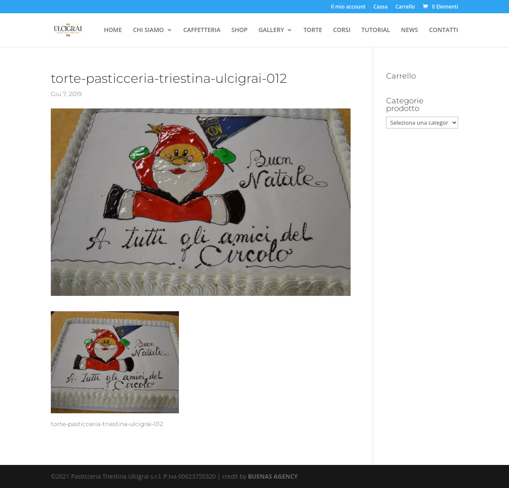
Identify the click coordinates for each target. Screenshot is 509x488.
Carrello (405, 7)
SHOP (239, 30)
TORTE (313, 30)
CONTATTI (443, 30)
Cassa (380, 7)
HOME (113, 30)
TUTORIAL (375, 30)
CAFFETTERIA (201, 30)
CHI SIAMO (148, 30)
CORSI (342, 30)
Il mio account (348, 7)
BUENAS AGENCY (273, 476)
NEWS (409, 30)
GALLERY (271, 30)
